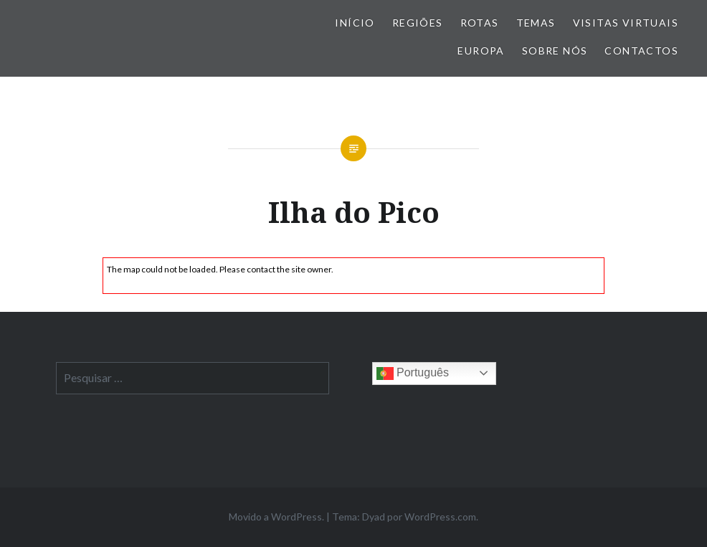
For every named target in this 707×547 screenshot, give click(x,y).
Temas (536, 22)
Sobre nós (555, 50)
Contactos (641, 50)
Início (354, 22)
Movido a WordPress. (276, 516)
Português (412, 373)
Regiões (417, 22)
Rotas (479, 22)
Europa (480, 50)
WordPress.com (440, 516)
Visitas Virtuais (625, 22)
